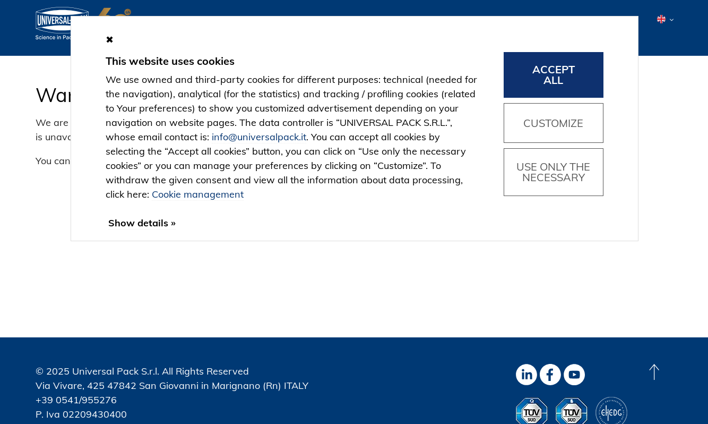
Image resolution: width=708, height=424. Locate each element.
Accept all (553, 75)
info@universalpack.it (259, 137)
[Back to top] (654, 372)
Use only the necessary (553, 172)
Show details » (142, 223)
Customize (553, 123)
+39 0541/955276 (76, 400)
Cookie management (198, 194)
